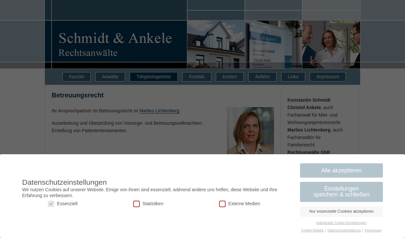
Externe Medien (239, 204)
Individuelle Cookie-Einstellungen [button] (341, 223)
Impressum (373, 230)
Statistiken (148, 204)
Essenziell (62, 204)
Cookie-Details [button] (312, 230)
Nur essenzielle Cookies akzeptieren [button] (341, 211)
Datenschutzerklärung (345, 230)
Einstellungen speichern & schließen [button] (341, 191)
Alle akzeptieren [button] (341, 170)
